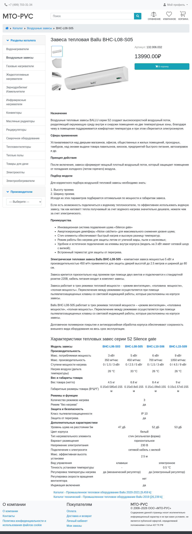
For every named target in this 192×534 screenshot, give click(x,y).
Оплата (71, 511)
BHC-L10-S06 (155, 346)
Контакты (9, 516)
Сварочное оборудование (23, 138)
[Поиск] (92, 16)
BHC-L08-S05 (134, 346)
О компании (10, 511)
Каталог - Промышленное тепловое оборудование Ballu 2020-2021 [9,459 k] (102, 492)
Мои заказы (74, 525)
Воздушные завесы (39, 28)
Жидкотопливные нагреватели (17, 76)
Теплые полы (14, 155)
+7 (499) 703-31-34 (18, 4)
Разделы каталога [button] (23, 40)
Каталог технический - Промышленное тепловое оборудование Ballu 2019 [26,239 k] (108, 496)
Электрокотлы (15, 172)
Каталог (18, 28)
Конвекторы (14, 112)
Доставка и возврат (79, 516)
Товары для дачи (17, 163)
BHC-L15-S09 (178, 346)
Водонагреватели (17, 49)
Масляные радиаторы (20, 121)
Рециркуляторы (16, 129)
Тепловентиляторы (18, 146)
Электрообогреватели (20, 180)
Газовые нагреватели (20, 66)
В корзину (162, 66)
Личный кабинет (77, 520)
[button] (175, 4)
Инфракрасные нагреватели (16, 102)
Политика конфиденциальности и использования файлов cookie (24, 523)
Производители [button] (21, 191)
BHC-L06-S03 (111, 346)
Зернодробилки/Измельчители (16, 89)
